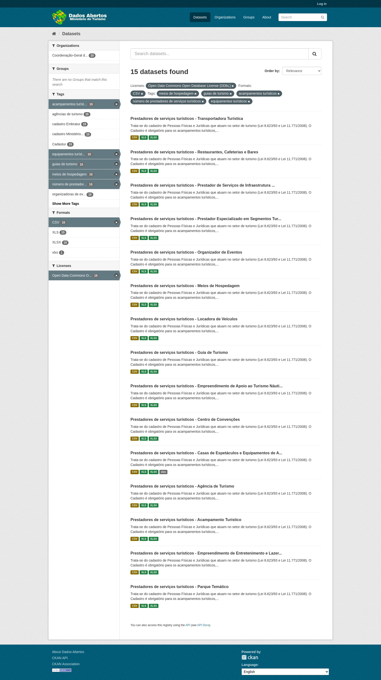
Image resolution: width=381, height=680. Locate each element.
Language (250, 665)
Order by (272, 71)
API (187, 625)
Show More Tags (65, 204)
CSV (134, 137)
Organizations (225, 17)
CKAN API (60, 658)
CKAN (250, 657)
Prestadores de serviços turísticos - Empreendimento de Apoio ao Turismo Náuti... (206, 386)
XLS (143, 137)
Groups (248, 17)
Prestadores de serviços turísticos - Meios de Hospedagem (185, 286)
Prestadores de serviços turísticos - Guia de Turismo (179, 352)
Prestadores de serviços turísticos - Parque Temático (179, 587)
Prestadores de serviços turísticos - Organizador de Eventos (186, 252)
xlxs (163, 471)
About (266, 17)
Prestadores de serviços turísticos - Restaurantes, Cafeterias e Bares (194, 152)
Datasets (200, 17)
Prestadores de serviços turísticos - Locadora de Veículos (183, 319)
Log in (322, 4)
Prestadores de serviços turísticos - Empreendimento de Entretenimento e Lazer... (206, 553)
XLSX (153, 137)
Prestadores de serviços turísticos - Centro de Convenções (185, 419)
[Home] (54, 33)
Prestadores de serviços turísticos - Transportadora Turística (186, 118)
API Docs (203, 625)
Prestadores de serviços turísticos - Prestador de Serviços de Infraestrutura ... (202, 185)
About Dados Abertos (68, 652)
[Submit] (322, 17)
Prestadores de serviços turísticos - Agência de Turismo (182, 486)
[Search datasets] (302, 17)
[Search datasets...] (219, 53)
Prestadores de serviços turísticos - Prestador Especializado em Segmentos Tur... (205, 219)
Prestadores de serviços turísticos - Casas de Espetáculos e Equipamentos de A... (206, 453)
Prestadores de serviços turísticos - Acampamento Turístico (185, 520)
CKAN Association (66, 664)
